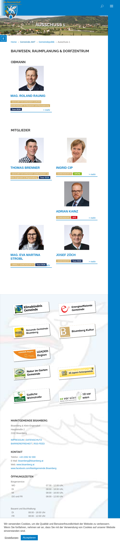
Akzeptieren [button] (29, 537)
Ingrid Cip (64, 167)
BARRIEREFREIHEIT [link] (21, 443)
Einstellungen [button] (11, 537)
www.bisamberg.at (25, 464)
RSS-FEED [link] (39, 443)
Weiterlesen (46, 110)
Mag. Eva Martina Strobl (25, 256)
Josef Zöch (66, 255)
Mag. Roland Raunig (27, 95)
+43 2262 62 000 (27, 457)
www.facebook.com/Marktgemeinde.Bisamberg (33, 468)
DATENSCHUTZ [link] (34, 440)
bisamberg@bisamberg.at (30, 461)
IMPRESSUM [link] (17, 440)
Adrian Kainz (67, 211)
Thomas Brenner (25, 167)
